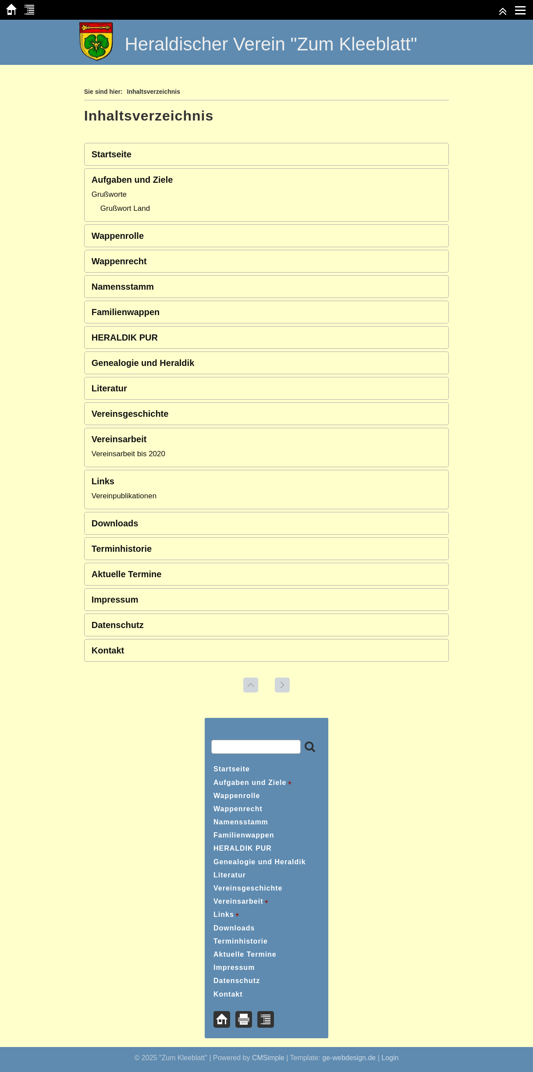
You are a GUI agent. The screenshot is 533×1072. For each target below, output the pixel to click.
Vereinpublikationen (124, 496)
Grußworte (109, 194)
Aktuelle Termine (127, 574)
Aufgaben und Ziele (132, 180)
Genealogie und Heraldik (143, 363)
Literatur (109, 388)
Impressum (115, 599)
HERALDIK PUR (125, 337)
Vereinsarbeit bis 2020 (128, 454)
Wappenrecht (119, 261)
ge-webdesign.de (349, 1057)
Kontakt (108, 650)
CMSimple (268, 1057)
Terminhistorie (122, 549)
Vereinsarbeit (119, 439)
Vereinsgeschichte (130, 414)
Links (103, 481)
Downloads (115, 523)
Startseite (111, 154)
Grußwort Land (125, 208)
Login (389, 1057)
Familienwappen (126, 312)
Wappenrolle (118, 236)
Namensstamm (123, 286)
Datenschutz (118, 625)
